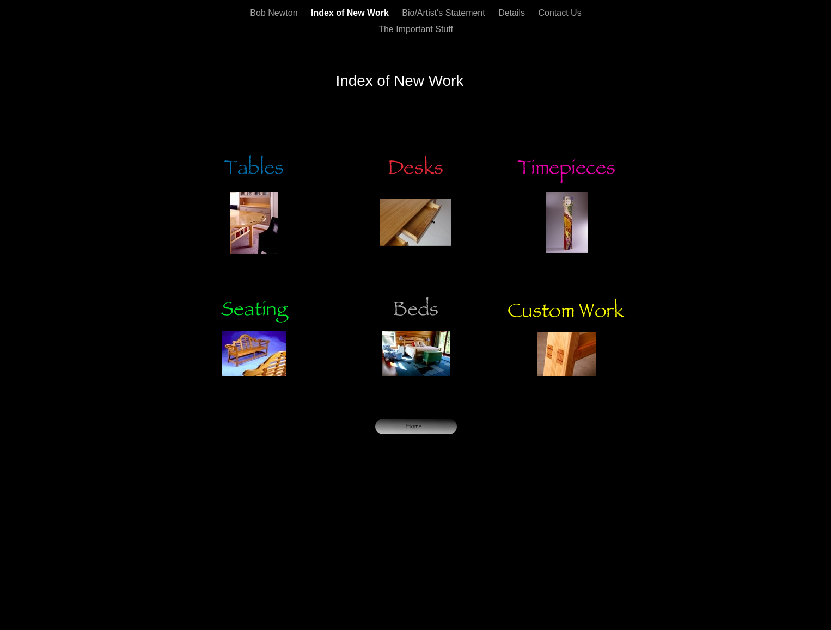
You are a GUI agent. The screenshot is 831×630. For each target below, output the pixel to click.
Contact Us (560, 12)
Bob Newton (275, 12)
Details (512, 12)
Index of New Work (351, 12)
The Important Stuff (415, 29)
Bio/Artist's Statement (444, 12)
